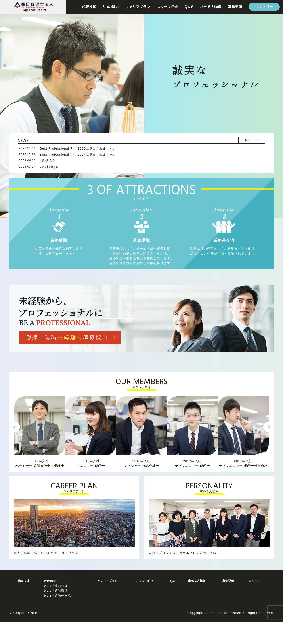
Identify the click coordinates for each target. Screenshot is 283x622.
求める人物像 (210, 7)
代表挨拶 (89, 7)
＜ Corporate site (23, 613)
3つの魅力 (111, 7)
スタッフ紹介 (167, 7)
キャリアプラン (137, 7)
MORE (249, 140)
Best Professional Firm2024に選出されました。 (78, 154)
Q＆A (189, 7)
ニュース (254, 581)
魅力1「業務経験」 (57, 585)
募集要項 (235, 7)
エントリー (264, 7)
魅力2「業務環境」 (57, 590)
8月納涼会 (47, 161)
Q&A (173, 581)
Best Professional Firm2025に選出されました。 (78, 148)
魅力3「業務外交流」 (59, 595)
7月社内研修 (49, 167)
